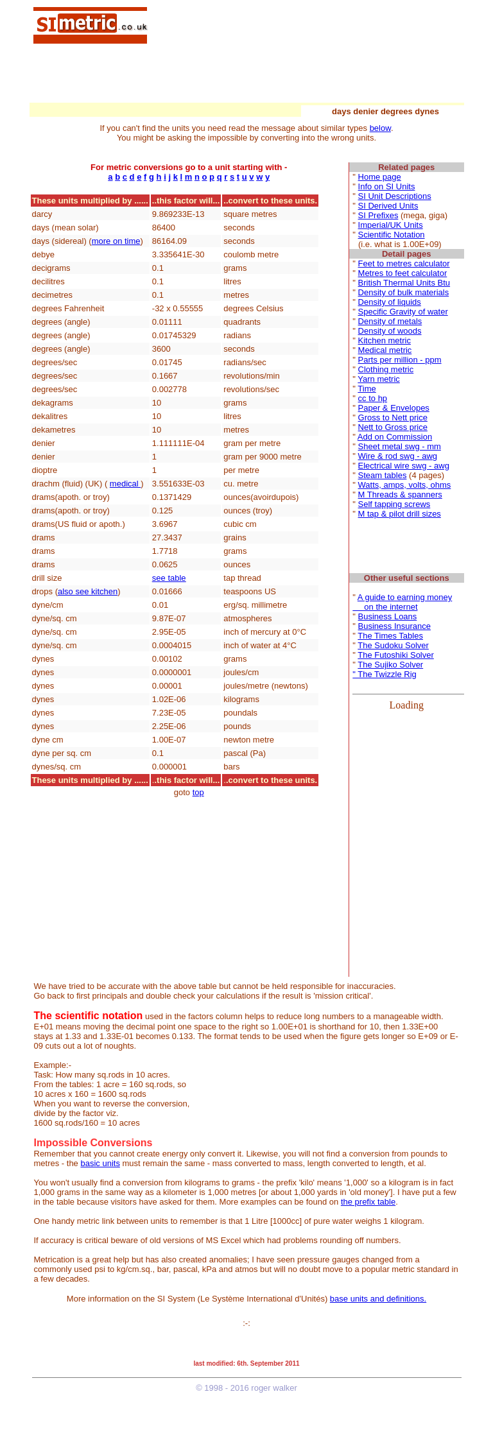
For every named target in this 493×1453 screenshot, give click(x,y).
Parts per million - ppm (400, 360)
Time (367, 388)
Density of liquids (389, 302)
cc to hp (373, 398)
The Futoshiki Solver (396, 655)
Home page (379, 177)
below (380, 128)
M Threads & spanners (400, 494)
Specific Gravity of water (403, 311)
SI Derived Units (388, 206)
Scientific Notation (391, 234)
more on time (116, 241)
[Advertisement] (307, 24)
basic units (99, 1163)
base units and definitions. (378, 1298)
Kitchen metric (384, 340)
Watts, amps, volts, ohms (404, 485)
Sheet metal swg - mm (399, 446)
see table (169, 578)
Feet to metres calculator (404, 263)
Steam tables (382, 475)
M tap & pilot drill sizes (399, 514)
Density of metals (390, 321)
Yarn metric (379, 379)
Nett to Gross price (393, 427)
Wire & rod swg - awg (398, 456)
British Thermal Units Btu (404, 283)
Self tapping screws (394, 504)
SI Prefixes (378, 215)
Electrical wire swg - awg (403, 465)
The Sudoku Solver (393, 645)
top (198, 792)
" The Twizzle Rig (384, 674)
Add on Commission (395, 437)
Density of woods (390, 331)
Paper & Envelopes (393, 408)
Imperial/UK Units (390, 225)
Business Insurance (394, 626)
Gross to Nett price (393, 417)
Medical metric (385, 350)
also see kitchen (87, 591)
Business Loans (387, 616)
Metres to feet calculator (402, 273)
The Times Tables (390, 636)
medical (125, 483)
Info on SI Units (386, 186)
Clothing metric (386, 369)
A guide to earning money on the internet (402, 602)
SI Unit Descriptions (394, 196)
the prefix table (368, 1202)
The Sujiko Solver (390, 664)
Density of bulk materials (403, 292)
